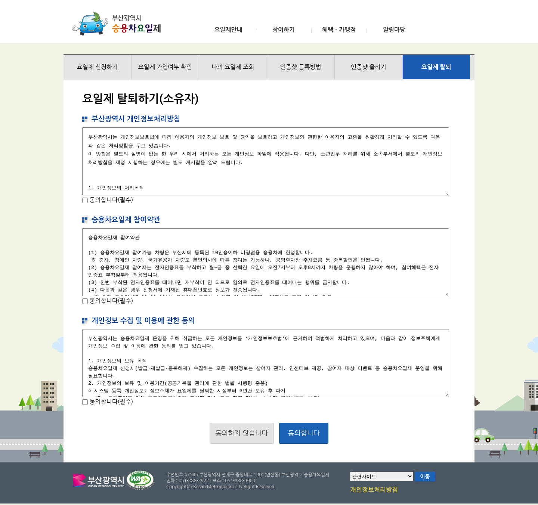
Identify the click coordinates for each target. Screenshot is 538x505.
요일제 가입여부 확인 (165, 67)
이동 (425, 476)
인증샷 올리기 (368, 67)
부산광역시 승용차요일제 (119, 23)
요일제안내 (228, 29)
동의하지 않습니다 (242, 433)
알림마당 (394, 29)
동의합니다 (304, 433)
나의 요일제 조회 (232, 67)
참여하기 (283, 29)
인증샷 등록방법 (300, 67)
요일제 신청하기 (97, 67)
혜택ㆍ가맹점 (339, 29)
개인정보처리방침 (374, 490)
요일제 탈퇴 (436, 67)
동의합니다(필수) (110, 200)
